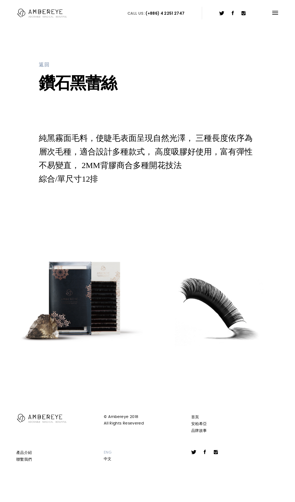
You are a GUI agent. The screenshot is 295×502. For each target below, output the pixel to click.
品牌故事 (199, 431)
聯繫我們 (24, 459)
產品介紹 (24, 453)
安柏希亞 (199, 424)
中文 (108, 459)
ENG (108, 452)
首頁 (195, 417)
